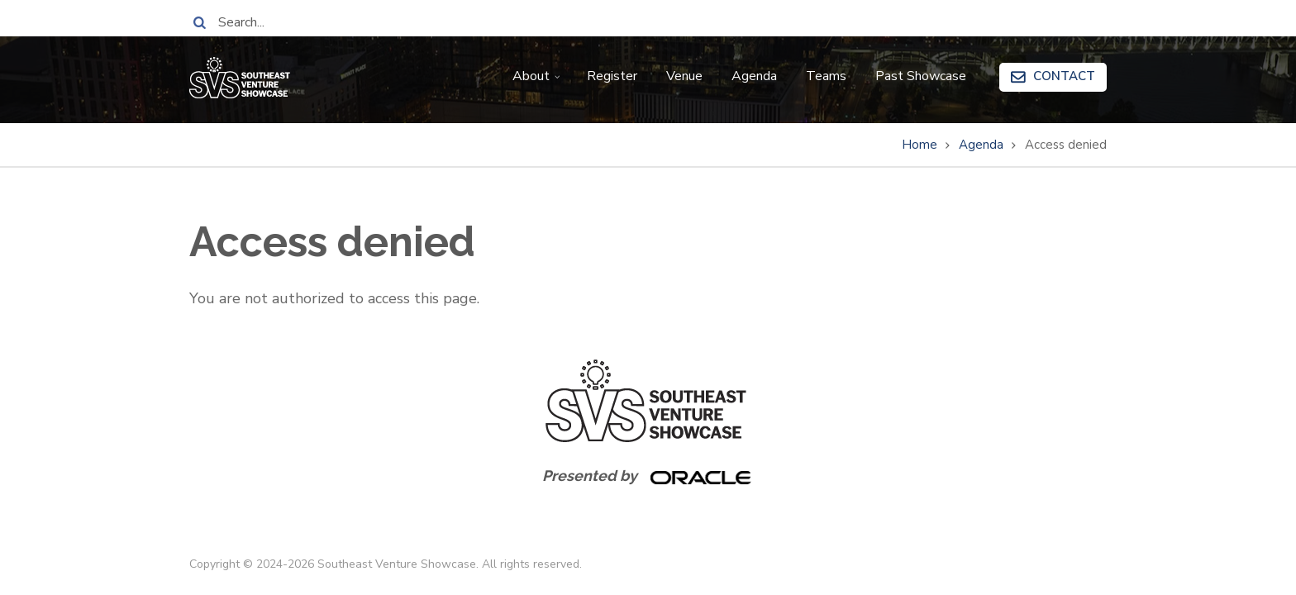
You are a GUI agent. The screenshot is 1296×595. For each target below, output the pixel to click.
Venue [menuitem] (684, 76)
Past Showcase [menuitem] (920, 76)
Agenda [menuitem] (754, 76)
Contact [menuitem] (1064, 76)
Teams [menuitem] (826, 76)
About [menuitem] (538, 82)
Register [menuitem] (612, 76)
